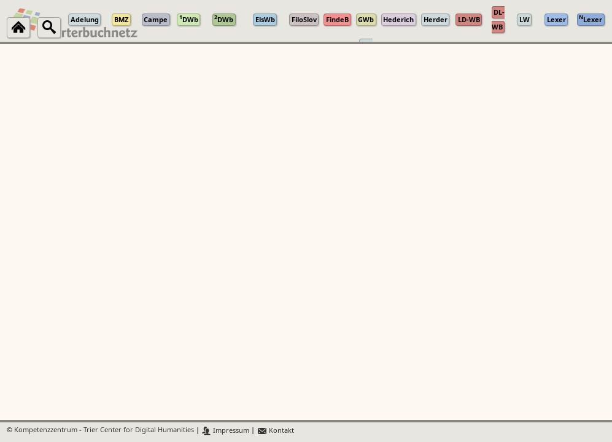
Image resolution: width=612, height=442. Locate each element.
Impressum (225, 430)
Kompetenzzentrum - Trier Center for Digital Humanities (104, 430)
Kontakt (275, 430)
